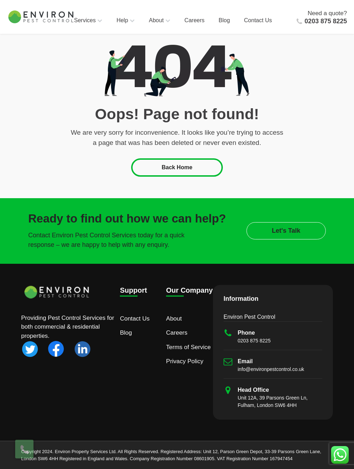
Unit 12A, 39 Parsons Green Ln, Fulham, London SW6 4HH (272, 401)
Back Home (176, 167)
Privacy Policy (184, 361)
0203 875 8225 (326, 21)
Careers (194, 20)
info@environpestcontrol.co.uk (271, 369)
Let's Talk (286, 230)
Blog (224, 20)
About (159, 20)
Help (125, 20)
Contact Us (258, 20)
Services (88, 20)
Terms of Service (188, 347)
